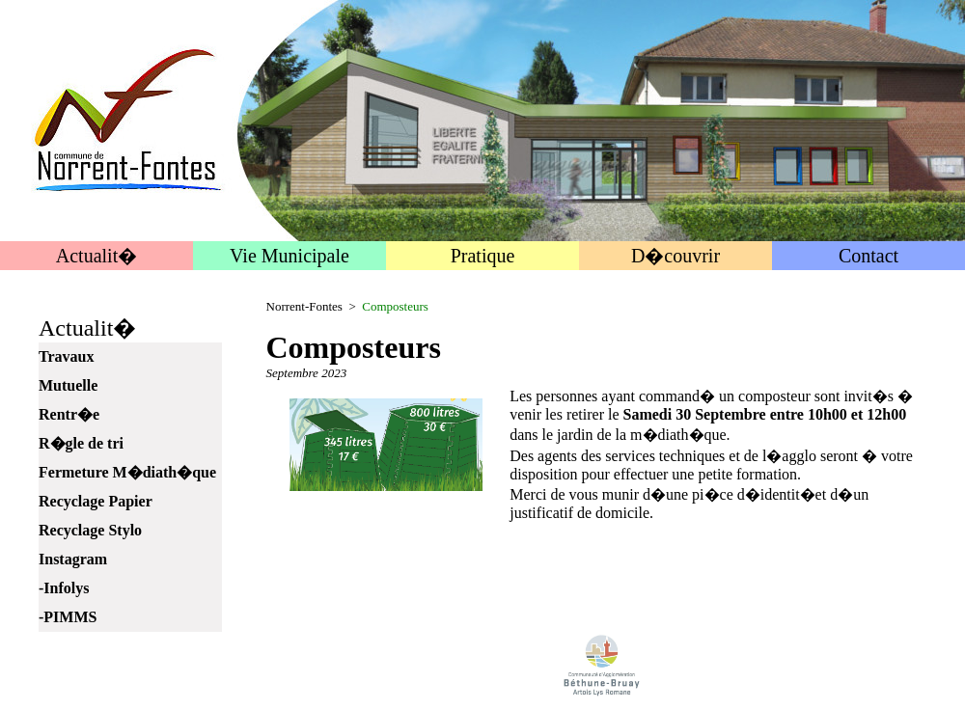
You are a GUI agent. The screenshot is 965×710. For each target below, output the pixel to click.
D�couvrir (675, 255)
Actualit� (96, 255)
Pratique (483, 255)
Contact (868, 255)
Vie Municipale (289, 255)
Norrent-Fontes (304, 306)
